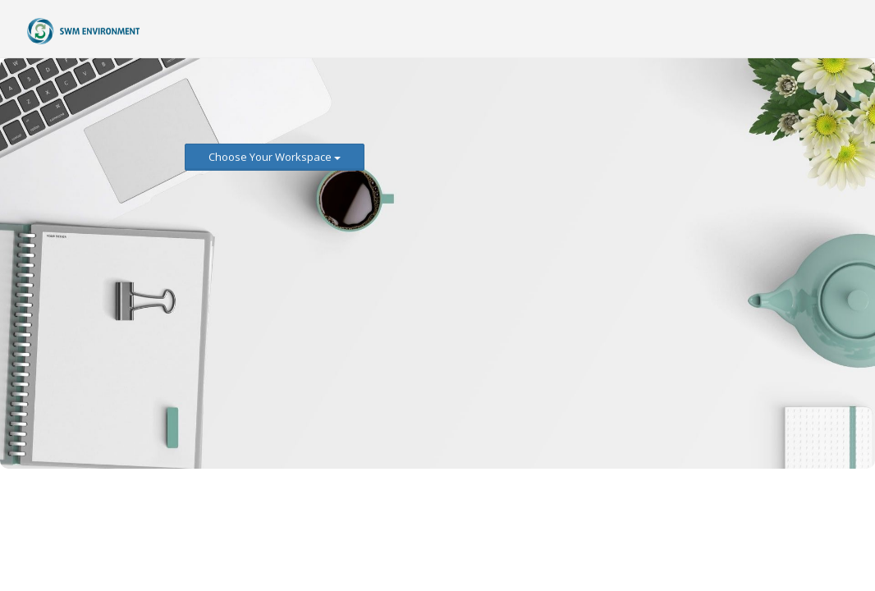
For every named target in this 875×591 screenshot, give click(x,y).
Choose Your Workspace (274, 156)
